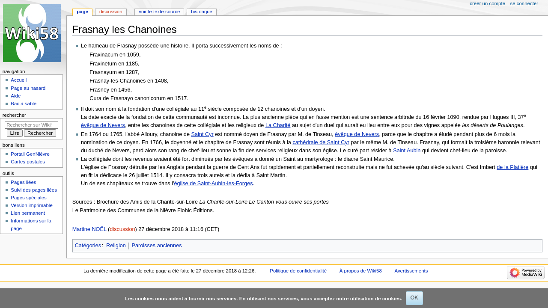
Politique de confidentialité (298, 270)
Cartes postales (28, 161)
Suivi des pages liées (34, 189)
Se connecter (524, 3)
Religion (116, 246)
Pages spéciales (28, 197)
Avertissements (411, 270)
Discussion (110, 11)
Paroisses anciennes (157, 246)
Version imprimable (31, 205)
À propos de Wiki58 (361, 270)
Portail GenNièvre (30, 154)
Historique (201, 11)
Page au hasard (28, 88)
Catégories (88, 246)
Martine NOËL (89, 229)
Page (82, 11)
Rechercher (14, 115)
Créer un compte (487, 3)
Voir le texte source (159, 11)
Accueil (19, 80)
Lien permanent (28, 213)
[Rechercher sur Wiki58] (31, 125)
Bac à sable (23, 103)
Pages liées (23, 182)
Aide (16, 95)
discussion (122, 229)
